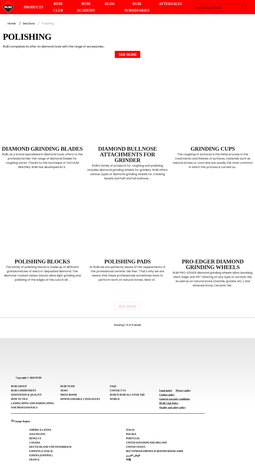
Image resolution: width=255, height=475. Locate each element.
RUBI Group (19, 386)
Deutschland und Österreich (50, 447)
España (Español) (41, 455)
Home (11, 23)
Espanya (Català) (41, 451)
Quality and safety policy (172, 407)
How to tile (19, 399)
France (34, 459)
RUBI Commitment (23, 390)
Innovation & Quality (26, 394)
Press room (68, 394)
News (64, 390)
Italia (130, 430)
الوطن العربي (133, 455)
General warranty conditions (174, 399)
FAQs (113, 386)
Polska (131, 434)
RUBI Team (67, 386)
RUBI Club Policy (168, 403)
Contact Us (118, 390)
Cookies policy (167, 394)
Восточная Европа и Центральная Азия (154, 451)
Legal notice (165, 390)
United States (135, 447)
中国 (128, 459)
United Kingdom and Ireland (146, 442)
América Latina (40, 430)
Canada (34, 442)
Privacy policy (183, 390)
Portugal (133, 438)
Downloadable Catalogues (80, 399)
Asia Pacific (37, 434)
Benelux (35, 438)
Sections (29, 23)
